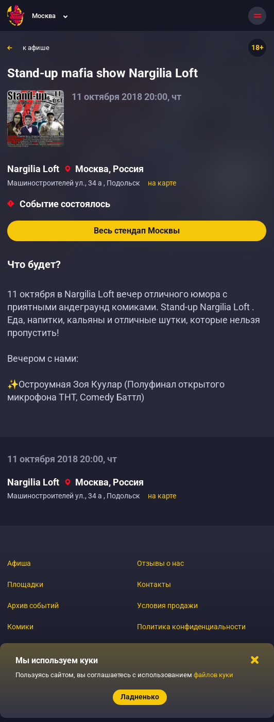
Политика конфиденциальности (191, 627)
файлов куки (213, 675)
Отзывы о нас (160, 563)
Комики (20, 627)
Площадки (25, 584)
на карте (162, 183)
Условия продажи (167, 605)
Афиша (19, 563)
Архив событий (33, 605)
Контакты (154, 584)
